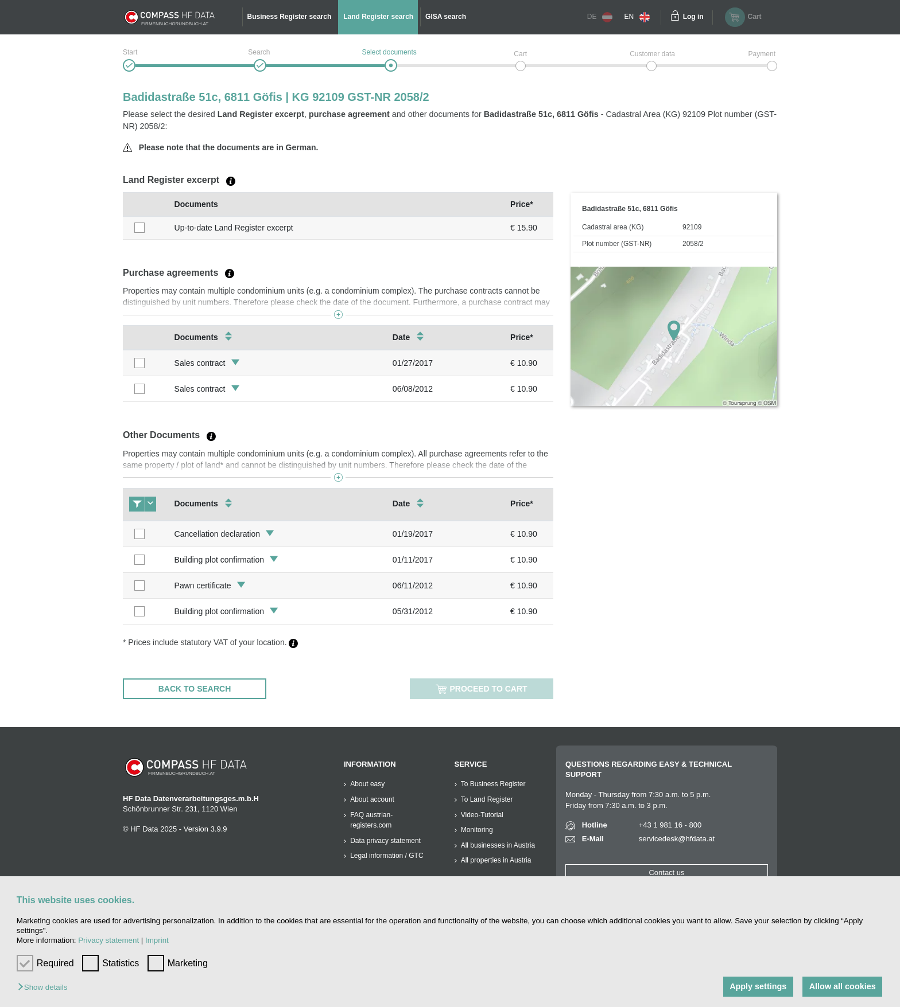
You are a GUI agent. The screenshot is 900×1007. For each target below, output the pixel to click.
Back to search (194, 688)
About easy (367, 784)
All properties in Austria (496, 860)
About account (372, 799)
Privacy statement (108, 940)
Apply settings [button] (758, 986)
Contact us (666, 872)
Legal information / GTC (386, 856)
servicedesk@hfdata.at (677, 838)
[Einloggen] (675, 17)
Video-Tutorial (482, 815)
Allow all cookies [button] (842, 986)
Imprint (157, 940)
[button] (45, 987)
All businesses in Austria (498, 845)
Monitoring (477, 830)
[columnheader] (146, 204)
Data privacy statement (385, 841)
